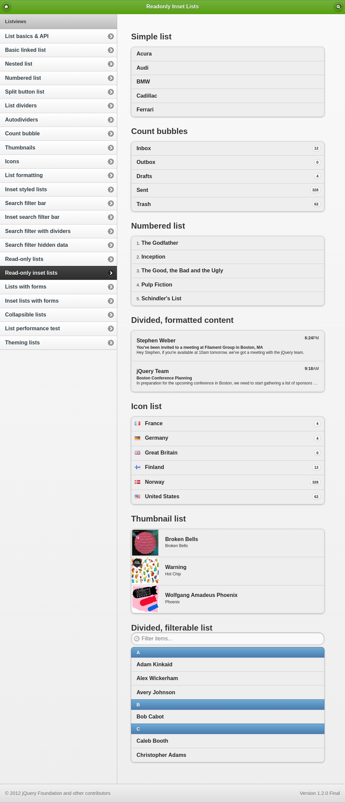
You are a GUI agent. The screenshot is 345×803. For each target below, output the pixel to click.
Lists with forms (25, 287)
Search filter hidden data (36, 245)
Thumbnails (20, 147)
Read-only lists (24, 259)
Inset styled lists (26, 189)
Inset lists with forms (32, 301)
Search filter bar (25, 203)
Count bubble (22, 133)
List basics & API (27, 36)
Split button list (24, 92)
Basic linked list (25, 50)
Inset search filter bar (32, 217)
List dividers (21, 105)
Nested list (18, 64)
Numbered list (23, 78)
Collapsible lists (25, 314)
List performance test (32, 328)
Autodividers (21, 120)
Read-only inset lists (31, 273)
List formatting (24, 175)
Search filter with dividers (38, 231)
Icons (12, 161)
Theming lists (22, 342)
